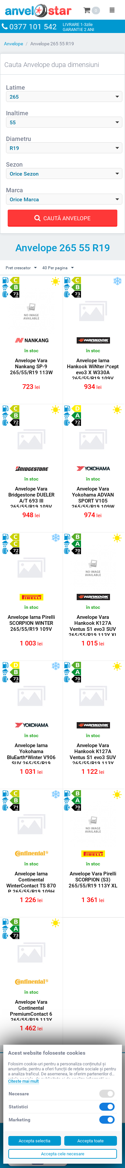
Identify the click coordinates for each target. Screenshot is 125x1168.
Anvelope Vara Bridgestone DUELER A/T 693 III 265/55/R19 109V (31, 498)
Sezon (14, 164)
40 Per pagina (58, 268)
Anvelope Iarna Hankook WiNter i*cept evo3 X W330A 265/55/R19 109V (93, 370)
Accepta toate (90, 1140)
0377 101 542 (33, 26)
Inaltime (17, 113)
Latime (15, 87)
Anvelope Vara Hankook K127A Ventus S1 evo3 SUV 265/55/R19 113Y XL (93, 626)
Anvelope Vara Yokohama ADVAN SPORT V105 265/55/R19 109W (93, 498)
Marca (14, 190)
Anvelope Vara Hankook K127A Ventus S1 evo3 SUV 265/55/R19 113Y (93, 754)
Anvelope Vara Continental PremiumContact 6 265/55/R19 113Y (31, 1011)
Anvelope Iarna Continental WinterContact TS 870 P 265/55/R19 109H (31, 883)
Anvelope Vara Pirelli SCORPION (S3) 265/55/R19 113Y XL (93, 880)
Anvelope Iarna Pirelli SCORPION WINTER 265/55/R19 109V (31, 623)
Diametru (18, 138)
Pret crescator (21, 268)
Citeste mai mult (23, 1081)
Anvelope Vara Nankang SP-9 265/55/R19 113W (31, 367)
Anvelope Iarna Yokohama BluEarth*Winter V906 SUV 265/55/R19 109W (31, 757)
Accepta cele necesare (62, 1153)
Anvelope (13, 43)
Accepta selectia (34, 1140)
